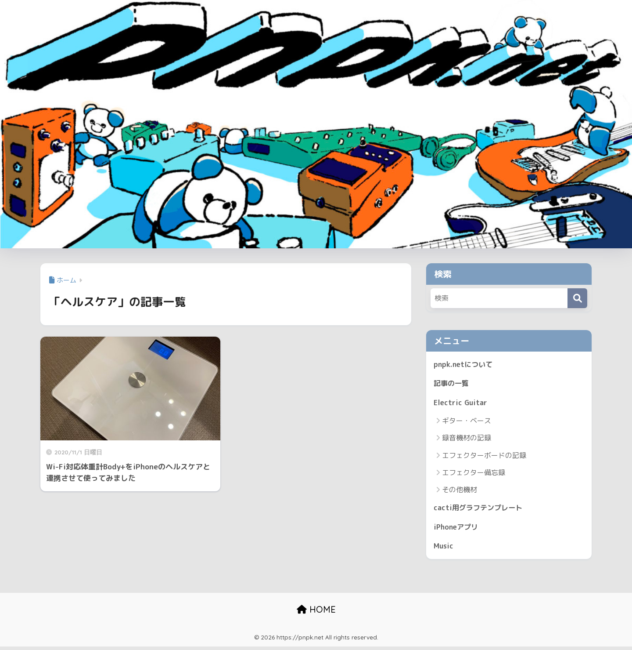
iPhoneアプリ (457, 529)
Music (444, 549)
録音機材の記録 (466, 439)
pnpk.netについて (464, 364)
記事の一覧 (452, 384)
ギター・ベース (466, 422)
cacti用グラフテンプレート (480, 510)
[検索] (577, 298)
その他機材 (459, 491)
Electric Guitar (461, 404)
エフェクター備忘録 (473, 474)
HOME (316, 612)
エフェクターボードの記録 (484, 457)
